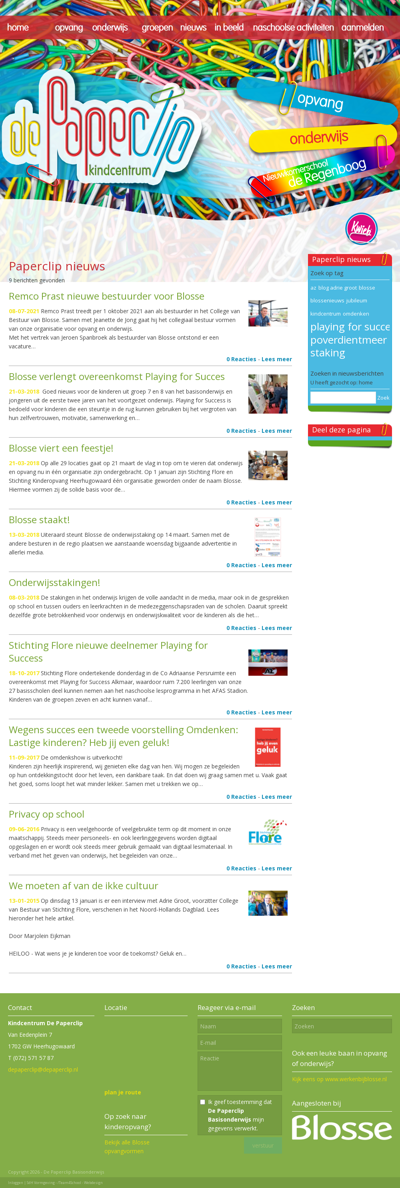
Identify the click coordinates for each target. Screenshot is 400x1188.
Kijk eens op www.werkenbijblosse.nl (339, 1079)
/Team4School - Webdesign (80, 1182)
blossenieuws (327, 300)
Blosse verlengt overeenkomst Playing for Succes (117, 376)
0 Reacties (241, 359)
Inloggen (15, 1182)
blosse (367, 287)
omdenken (356, 313)
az (313, 287)
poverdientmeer (348, 339)
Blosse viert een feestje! (61, 447)
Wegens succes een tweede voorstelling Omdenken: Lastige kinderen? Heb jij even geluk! (123, 736)
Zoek (383, 397)
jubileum (356, 300)
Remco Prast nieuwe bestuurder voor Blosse (106, 295)
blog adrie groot (337, 287)
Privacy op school (46, 813)
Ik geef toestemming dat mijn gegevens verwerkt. (240, 1115)
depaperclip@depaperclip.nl (43, 1069)
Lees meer (277, 359)
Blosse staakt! (39, 519)
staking (327, 352)
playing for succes (353, 326)
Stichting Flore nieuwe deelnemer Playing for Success (108, 651)
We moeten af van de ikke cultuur (83, 885)
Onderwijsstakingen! (54, 582)
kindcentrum (325, 313)
